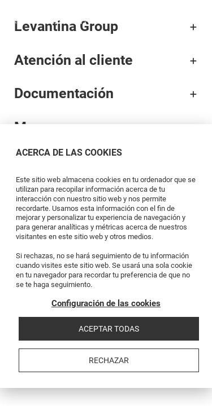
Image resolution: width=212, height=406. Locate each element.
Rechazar (109, 360)
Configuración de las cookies (106, 303)
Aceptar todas (109, 328)
